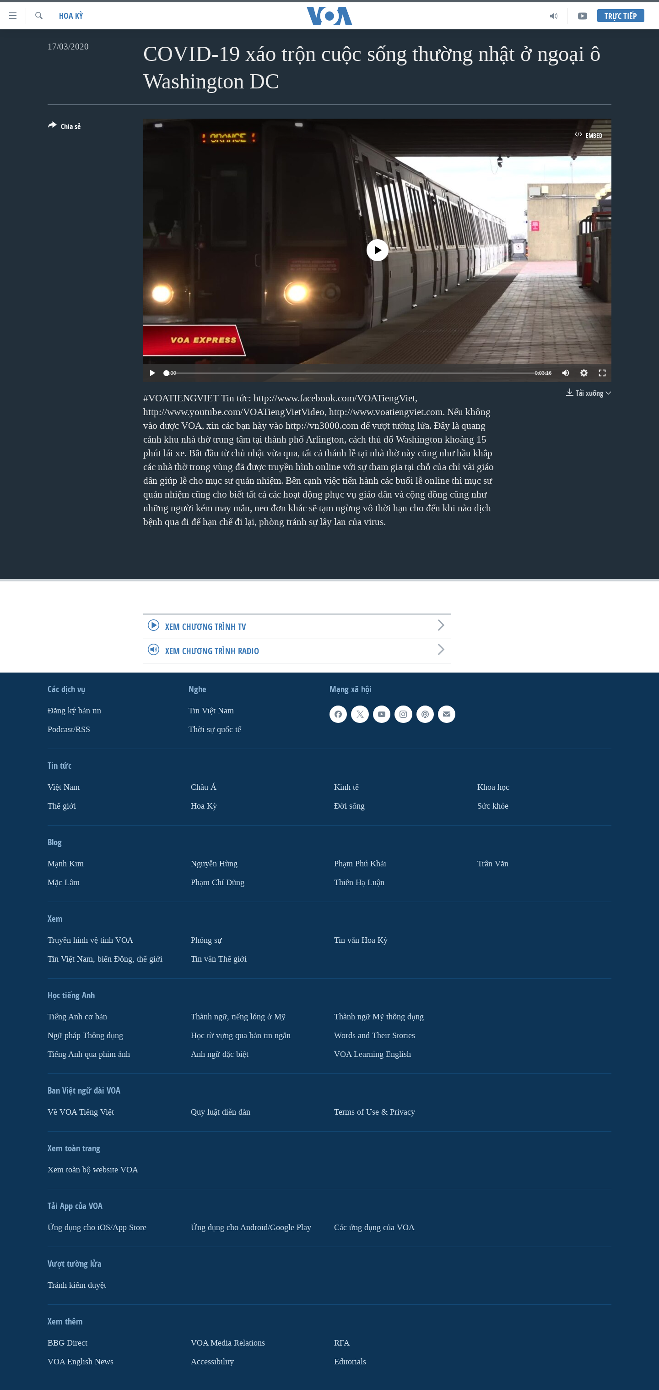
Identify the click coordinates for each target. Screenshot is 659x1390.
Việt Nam (64, 787)
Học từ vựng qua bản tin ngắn (241, 1035)
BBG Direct (67, 1343)
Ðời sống (349, 806)
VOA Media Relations (228, 1343)
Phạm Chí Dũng (217, 882)
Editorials (350, 1362)
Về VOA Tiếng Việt (81, 1112)
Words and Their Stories (374, 1035)
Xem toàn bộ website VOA (93, 1170)
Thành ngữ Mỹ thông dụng (379, 1017)
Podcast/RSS (69, 729)
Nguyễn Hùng (214, 864)
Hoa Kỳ (71, 16)
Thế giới (62, 806)
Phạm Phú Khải (360, 864)
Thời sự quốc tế (215, 729)
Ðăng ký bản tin (74, 711)
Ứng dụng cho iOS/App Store (97, 1227)
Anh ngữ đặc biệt (219, 1054)
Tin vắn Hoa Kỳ (361, 940)
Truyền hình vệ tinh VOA (90, 940)
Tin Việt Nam (211, 711)
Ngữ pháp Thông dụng (85, 1035)
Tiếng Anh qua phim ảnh (89, 1054)
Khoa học (493, 787)
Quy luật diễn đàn (220, 1112)
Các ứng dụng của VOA (374, 1227)
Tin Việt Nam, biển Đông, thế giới (105, 959)
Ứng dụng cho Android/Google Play (251, 1227)
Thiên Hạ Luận (359, 882)
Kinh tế (346, 787)
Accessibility (212, 1362)
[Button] (64, 128)
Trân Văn (492, 864)
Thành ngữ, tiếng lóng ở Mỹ (238, 1017)
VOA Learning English (372, 1054)
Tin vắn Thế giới (219, 959)
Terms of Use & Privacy (374, 1112)
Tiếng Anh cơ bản (77, 1017)
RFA (342, 1343)
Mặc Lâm (64, 882)
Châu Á (203, 787)
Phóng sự (206, 940)
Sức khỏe (492, 806)
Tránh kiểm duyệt (77, 1285)
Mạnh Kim (66, 864)
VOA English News (80, 1362)
